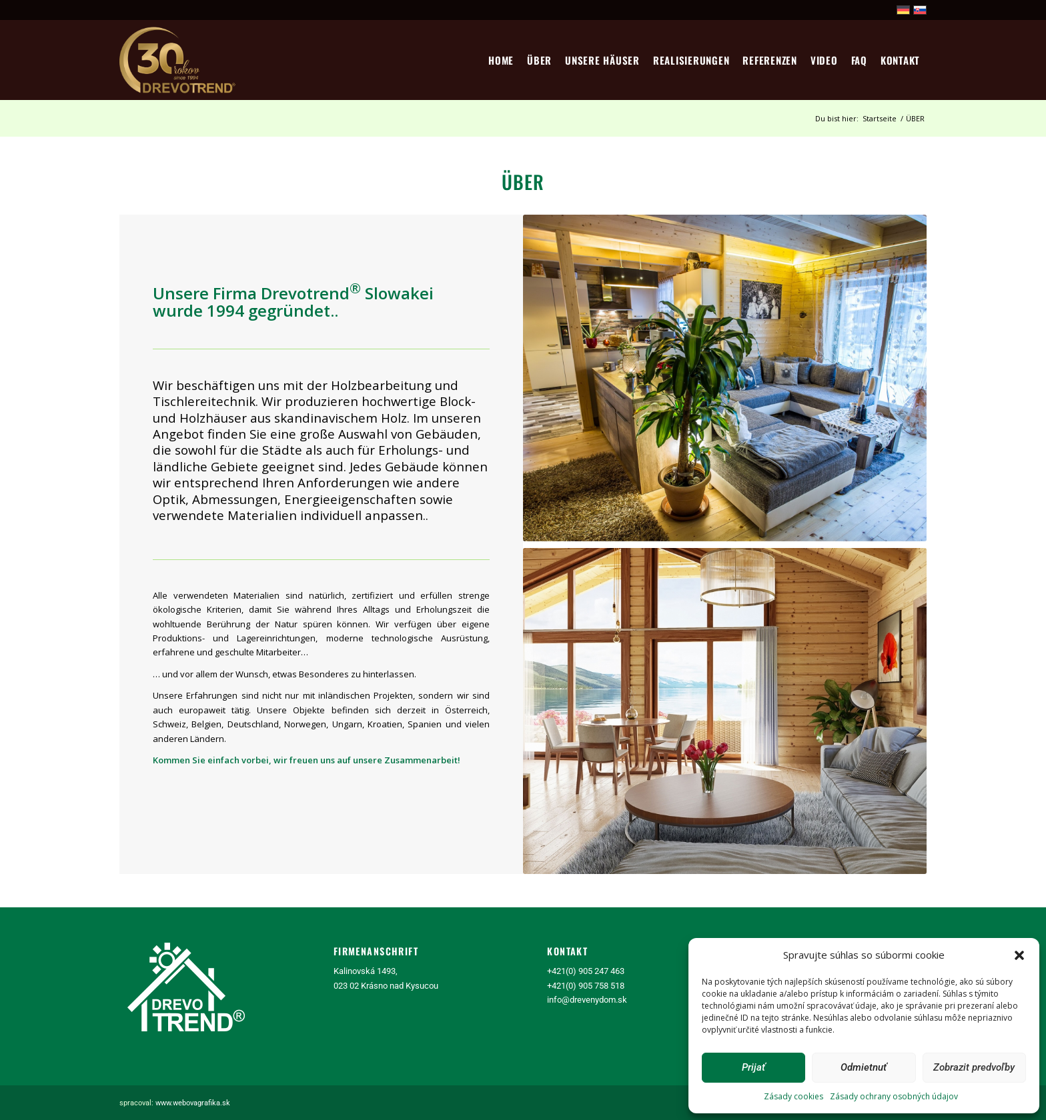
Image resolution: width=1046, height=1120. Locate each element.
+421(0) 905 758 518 (585, 986)
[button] (1019, 955)
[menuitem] (501, 60)
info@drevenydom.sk (587, 1000)
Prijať (753, 1067)
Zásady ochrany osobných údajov (894, 1096)
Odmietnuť (864, 1067)
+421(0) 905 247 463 (585, 971)
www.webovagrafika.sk (192, 1103)
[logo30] (178, 60)
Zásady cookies (793, 1096)
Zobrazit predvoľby (974, 1067)
